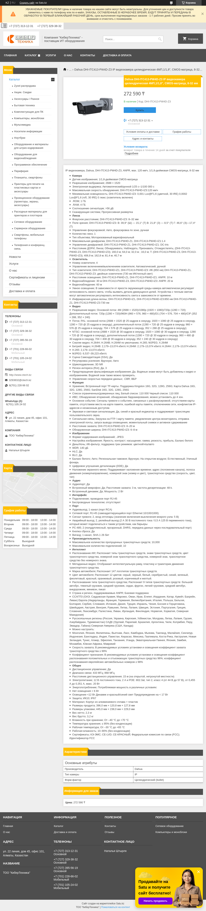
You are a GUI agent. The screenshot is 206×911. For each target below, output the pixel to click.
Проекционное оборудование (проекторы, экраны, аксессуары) (32, 201)
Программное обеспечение (30, 164)
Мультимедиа (22, 124)
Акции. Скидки (22, 92)
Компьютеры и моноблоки (171, 832)
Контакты (87, 55)
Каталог (31, 55)
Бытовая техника (24, 105)
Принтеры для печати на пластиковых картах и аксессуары (29, 187)
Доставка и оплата (117, 55)
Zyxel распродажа (25, 85)
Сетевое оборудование (28, 221)
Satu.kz (120, 903)
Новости (15, 256)
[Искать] (159, 39)
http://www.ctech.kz (20, 374)
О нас (68, 55)
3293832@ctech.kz (20, 380)
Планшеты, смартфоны (28, 177)
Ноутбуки (19, 137)
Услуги (51, 55)
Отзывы (14, 284)
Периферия (21, 171)
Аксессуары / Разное (26, 98)
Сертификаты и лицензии (27, 277)
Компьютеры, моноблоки (29, 118)
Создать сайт (27, 2)
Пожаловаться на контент (115, 907)
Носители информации (28, 131)
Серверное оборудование (29, 228)
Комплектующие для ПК (28, 111)
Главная (10, 55)
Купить (140, 110)
